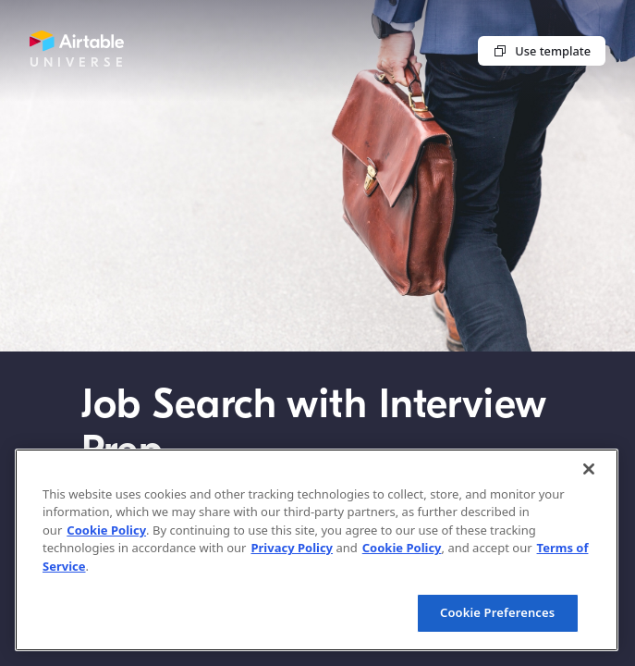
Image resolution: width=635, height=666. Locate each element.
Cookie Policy (106, 530)
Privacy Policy (291, 547)
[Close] (588, 469)
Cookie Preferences (497, 612)
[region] (316, 550)
